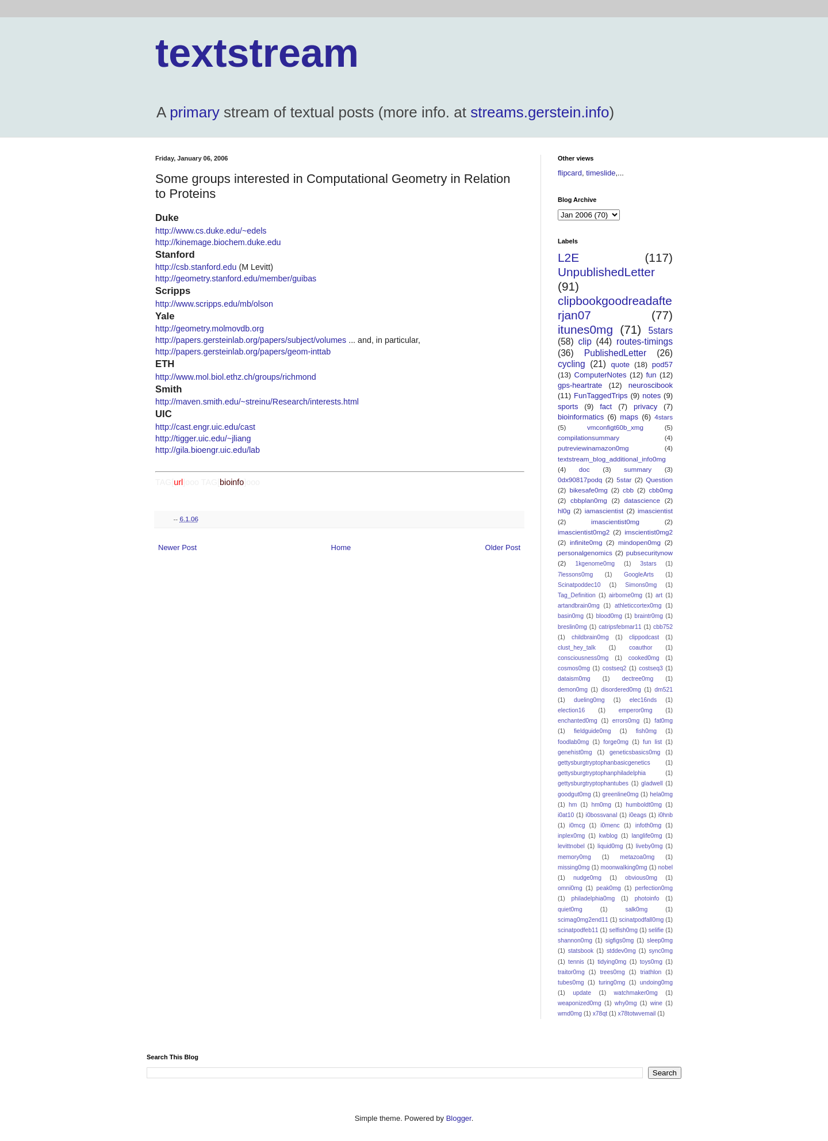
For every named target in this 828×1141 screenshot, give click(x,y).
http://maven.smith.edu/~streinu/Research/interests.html (257, 401)
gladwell (652, 783)
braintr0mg (648, 616)
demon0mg (573, 689)
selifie (656, 930)
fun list (652, 742)
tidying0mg (611, 962)
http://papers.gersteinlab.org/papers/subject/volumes (250, 340)
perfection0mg (654, 888)
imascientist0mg (615, 521)
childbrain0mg (590, 637)
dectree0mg (637, 679)
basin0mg (571, 616)
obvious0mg (641, 878)
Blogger (458, 1118)
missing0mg (573, 867)
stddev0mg (621, 951)
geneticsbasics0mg (635, 752)
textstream (257, 52)
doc (584, 469)
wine (656, 1003)
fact (606, 406)
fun (651, 375)
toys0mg (651, 962)
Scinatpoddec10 (579, 585)
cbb (628, 490)
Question (659, 479)
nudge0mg (587, 878)
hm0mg (601, 805)
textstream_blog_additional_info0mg (612, 459)
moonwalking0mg (624, 867)
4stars (663, 417)
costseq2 (615, 668)
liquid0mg (610, 846)
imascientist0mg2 (584, 532)
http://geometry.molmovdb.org (209, 328)
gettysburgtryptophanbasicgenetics (604, 763)
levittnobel (571, 846)
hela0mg (661, 794)
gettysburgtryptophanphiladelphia (602, 773)
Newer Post (177, 547)
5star (623, 479)
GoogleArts (639, 574)
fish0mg (646, 731)
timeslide (600, 173)
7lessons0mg (575, 574)
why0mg (626, 1003)
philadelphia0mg (593, 898)
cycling (571, 364)
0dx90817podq (580, 479)
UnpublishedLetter (606, 271)
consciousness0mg (583, 658)
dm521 (663, 689)
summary (637, 469)
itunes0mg (585, 329)
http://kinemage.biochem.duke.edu (218, 242)
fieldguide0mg (592, 731)
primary (195, 112)
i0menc (610, 825)
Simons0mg (641, 585)
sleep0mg (660, 940)
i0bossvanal (602, 815)
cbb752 (663, 627)
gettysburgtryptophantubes (593, 783)
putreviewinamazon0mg (593, 448)
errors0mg (625, 721)
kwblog (608, 836)
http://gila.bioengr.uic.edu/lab (207, 450)
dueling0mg (589, 700)
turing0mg (612, 982)
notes (651, 395)
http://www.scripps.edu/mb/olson (214, 303)
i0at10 (566, 815)
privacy (645, 406)
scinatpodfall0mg (641, 920)
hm (573, 805)
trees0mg (612, 972)
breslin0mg (572, 627)
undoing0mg (656, 982)
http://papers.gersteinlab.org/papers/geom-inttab (243, 351)
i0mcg (577, 825)
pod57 (662, 364)
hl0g (564, 510)
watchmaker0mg (636, 993)
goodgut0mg (574, 794)
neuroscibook (650, 385)
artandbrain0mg (579, 605)
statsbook (580, 951)
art (659, 595)
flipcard (570, 173)
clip (584, 341)
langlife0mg (646, 836)
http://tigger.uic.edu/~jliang (203, 438)
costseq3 (651, 668)
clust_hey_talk (577, 647)
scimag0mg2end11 (583, 920)
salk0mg (637, 909)
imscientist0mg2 (648, 532)
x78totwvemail (637, 1013)
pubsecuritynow (649, 552)
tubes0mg (571, 982)
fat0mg (663, 721)
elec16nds (643, 700)
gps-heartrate (580, 385)
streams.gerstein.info (539, 112)
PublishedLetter (615, 353)
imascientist (655, 510)
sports (568, 406)
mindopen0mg (639, 542)
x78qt (600, 1013)
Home (341, 547)
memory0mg (574, 857)
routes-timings (644, 341)
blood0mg (609, 616)
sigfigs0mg (619, 940)
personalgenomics (585, 552)
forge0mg (615, 742)
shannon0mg (575, 940)
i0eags (638, 815)
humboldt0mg (644, 805)
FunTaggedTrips (600, 395)
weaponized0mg (579, 1003)
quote (620, 364)
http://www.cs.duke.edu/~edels (211, 230)
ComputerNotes (600, 375)
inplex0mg (571, 836)
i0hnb (665, 815)
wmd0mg (570, 1013)
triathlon (650, 972)
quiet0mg (570, 909)
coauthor (640, 647)
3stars (648, 563)
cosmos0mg (574, 668)
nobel (665, 867)
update (582, 993)
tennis (576, 962)
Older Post (502, 547)
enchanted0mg (577, 721)
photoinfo (647, 898)
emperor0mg (636, 710)
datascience (642, 500)
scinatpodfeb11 (578, 930)
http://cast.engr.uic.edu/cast (205, 427)
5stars (661, 330)
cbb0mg (661, 490)
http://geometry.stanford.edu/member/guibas (235, 278)
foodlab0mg (573, 742)
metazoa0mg (637, 857)
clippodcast (644, 637)
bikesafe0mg (588, 490)
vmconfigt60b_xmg (615, 427)
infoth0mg (648, 825)
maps (629, 417)
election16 (571, 710)
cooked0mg (644, 658)
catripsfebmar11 (620, 627)
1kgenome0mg (595, 563)
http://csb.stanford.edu (195, 267)
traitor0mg (571, 972)
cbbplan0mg (588, 500)
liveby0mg (649, 846)
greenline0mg (620, 794)
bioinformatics (581, 417)
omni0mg (570, 888)
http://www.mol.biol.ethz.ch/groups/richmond (235, 376)
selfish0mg (623, 930)
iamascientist (604, 510)
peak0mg (608, 888)
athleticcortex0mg (638, 605)
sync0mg (661, 951)
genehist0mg (575, 752)
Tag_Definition (577, 595)
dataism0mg (574, 679)
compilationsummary (588, 437)
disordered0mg (621, 689)
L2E (568, 257)
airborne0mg (625, 595)
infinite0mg (586, 542)
